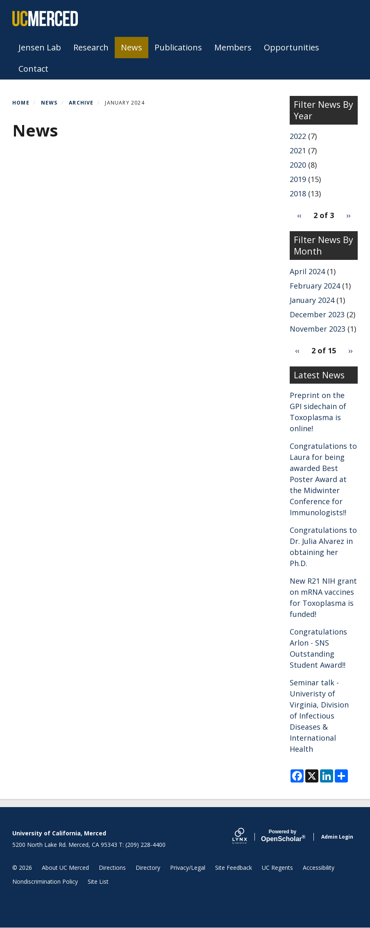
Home (21, 102)
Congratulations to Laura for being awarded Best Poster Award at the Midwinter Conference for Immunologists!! (323, 479)
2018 (298, 193)
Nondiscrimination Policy (45, 881)
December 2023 (317, 314)
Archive (81, 102)
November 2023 (317, 329)
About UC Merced (65, 867)
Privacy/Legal (187, 867)
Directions (112, 867)
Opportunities (291, 47)
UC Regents (277, 867)
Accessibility (318, 867)
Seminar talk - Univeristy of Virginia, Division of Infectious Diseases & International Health (319, 716)
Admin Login (337, 836)
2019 (298, 179)
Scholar (282, 835)
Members (233, 47)
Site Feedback (233, 867)
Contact (33, 68)
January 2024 (312, 300)
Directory (148, 867)
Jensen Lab (39, 47)
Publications (178, 47)
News (131, 47)
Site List (98, 881)
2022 (298, 136)
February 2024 (315, 286)
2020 (298, 165)
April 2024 (307, 271)
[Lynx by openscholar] (246, 837)
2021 (298, 150)
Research (91, 47)
